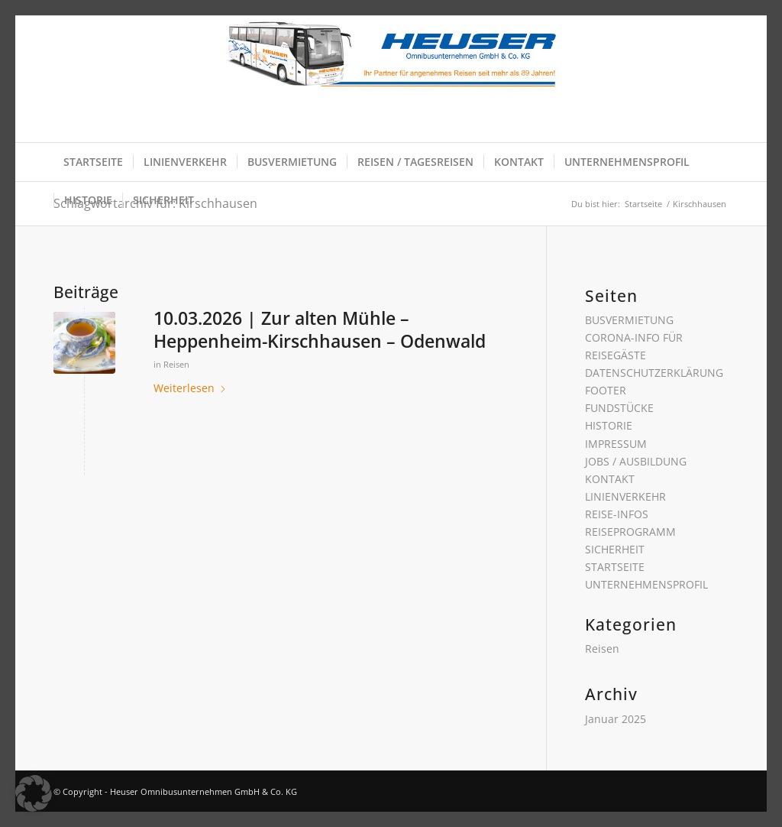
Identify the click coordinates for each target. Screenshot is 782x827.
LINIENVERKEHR (625, 496)
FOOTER (605, 390)
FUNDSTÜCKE (619, 408)
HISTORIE (608, 425)
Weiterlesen (190, 388)
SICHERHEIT (615, 549)
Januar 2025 (615, 719)
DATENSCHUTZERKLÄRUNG (654, 372)
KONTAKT (610, 479)
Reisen (176, 364)
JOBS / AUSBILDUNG (636, 461)
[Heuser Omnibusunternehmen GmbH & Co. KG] (391, 79)
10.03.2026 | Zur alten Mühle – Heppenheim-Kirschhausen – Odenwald (319, 329)
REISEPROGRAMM (630, 531)
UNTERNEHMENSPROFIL (646, 584)
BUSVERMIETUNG (629, 320)
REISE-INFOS (616, 514)
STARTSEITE (615, 566)
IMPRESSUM (616, 443)
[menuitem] (93, 162)
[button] (33, 793)
